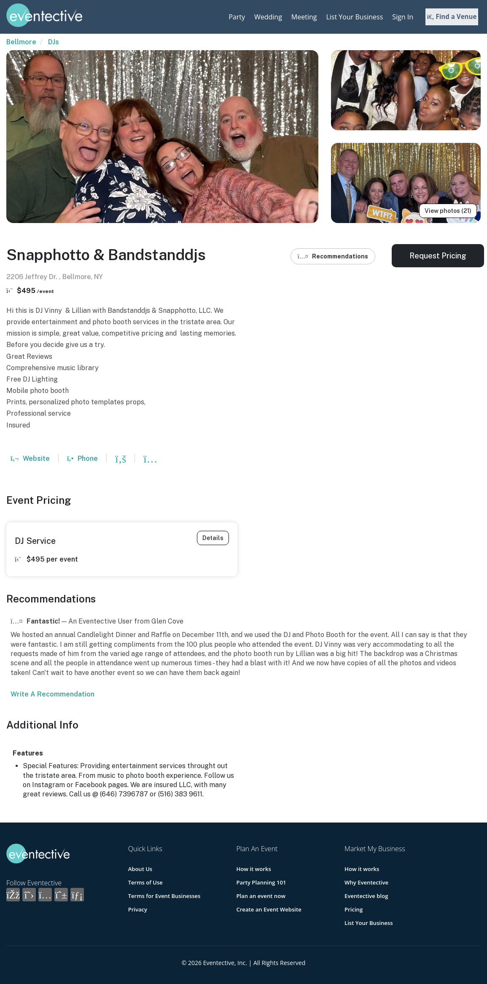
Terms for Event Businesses (164, 896)
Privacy (137, 909)
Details (212, 538)
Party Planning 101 (260, 882)
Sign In (402, 17)
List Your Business (354, 17)
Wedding (268, 17)
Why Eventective (366, 882)
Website (30, 458)
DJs (53, 42)
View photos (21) (448, 210)
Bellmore (21, 42)
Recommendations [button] (333, 256)
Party (237, 17)
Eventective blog (365, 896)
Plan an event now (260, 896)
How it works (253, 869)
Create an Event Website (268, 909)
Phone (82, 458)
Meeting (304, 17)
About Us (140, 869)
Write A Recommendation (52, 694)
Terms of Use (145, 882)
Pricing (353, 909)
